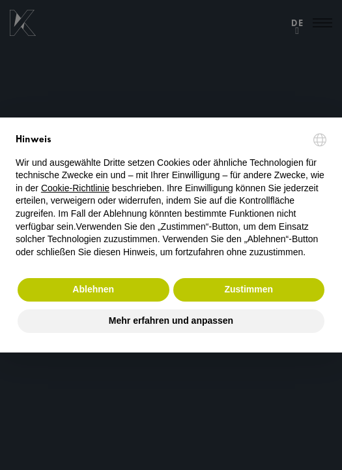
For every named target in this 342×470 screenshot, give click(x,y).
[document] (171, 196)
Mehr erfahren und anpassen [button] (171, 320)
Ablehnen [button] (93, 289)
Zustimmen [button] (248, 289)
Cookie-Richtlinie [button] (75, 188)
